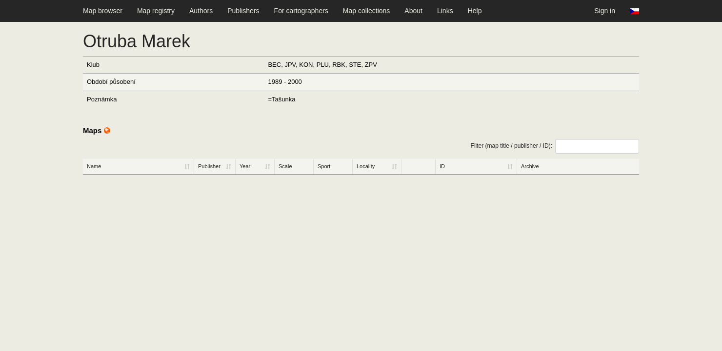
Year (245, 166)
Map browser (102, 11)
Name (94, 166)
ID (442, 166)
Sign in (604, 11)
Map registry (156, 11)
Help (475, 11)
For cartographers (301, 11)
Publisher (209, 166)
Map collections (366, 11)
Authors (201, 11)
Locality (366, 166)
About (413, 11)
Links (445, 11)
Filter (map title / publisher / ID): (555, 146)
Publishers (243, 11)
